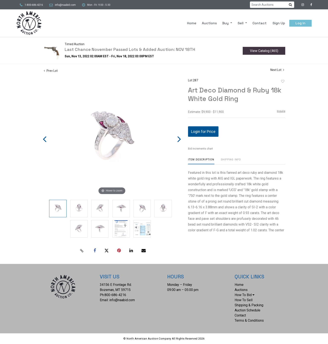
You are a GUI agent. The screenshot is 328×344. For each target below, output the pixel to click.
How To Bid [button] (244, 295)
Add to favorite (282, 81)
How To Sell (243, 300)
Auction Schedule (247, 310)
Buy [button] (226, 23)
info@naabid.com (65, 4)
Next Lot (277, 70)
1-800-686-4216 (34, 4)
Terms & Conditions (249, 320)
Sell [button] (241, 23)
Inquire (281, 111)
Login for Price (203, 131)
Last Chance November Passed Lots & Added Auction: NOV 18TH (130, 49)
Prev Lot (51, 70)
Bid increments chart (200, 148)
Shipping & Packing (249, 305)
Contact (259, 23)
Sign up (278, 23)
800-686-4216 (115, 295)
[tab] (201, 161)
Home (191, 23)
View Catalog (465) (264, 51)
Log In (300, 23)
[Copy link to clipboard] (81, 250)
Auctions (209, 23)
